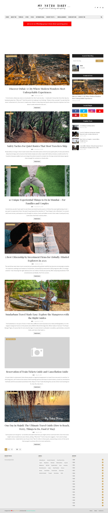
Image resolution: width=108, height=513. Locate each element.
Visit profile (82, 67)
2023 (88, 497)
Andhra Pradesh (42, 473)
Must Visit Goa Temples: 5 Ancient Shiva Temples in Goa (89, 140)
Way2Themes (17, 510)
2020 (88, 489)
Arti (32, 95)
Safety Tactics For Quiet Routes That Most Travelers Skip (37, 146)
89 (17, 449)
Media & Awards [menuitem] (62, 17)
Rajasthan (46, 462)
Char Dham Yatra (60, 460)
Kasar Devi (61, 470)
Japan (40, 462)
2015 (88, 476)
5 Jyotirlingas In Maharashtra (87, 125)
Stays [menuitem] (27, 17)
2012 (88, 468)
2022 (88, 494)
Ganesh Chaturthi (51, 460)
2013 (88, 470)
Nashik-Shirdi (54, 465)
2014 (88, 473)
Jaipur (49, 468)
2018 (88, 484)
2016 (88, 478)
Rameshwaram (42, 468)
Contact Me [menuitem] (81, 17)
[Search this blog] (84, 61)
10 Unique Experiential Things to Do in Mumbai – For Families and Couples (37, 201)
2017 (88, 481)
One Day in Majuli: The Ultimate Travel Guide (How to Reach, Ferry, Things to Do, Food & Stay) (37, 427)
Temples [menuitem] (20, 17)
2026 (88, 505)
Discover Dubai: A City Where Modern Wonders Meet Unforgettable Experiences (37, 90)
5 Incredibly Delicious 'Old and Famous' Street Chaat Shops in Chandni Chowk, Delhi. (91, 146)
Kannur (62, 468)
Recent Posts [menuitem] (50, 17)
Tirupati (50, 473)
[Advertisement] (54, 39)
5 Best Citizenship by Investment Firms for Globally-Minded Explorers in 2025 (37, 258)
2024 (88, 500)
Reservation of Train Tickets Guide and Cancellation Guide (37, 371)
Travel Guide (54, 470)
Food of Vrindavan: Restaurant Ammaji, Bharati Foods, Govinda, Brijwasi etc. (90, 133)
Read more (37, 107)
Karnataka (56, 473)
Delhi (62, 473)
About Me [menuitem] (13, 17)
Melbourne (41, 465)
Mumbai (52, 462)
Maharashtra (59, 462)
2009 (88, 459)
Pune (60, 465)
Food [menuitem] (32, 17)
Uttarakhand (42, 460)
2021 (88, 492)
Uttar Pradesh (56, 468)
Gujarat (66, 462)
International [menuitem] (40, 17)
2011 (88, 465)
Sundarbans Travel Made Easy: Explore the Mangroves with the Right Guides (37, 316)
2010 (88, 462)
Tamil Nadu (46, 470)
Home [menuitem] (7, 17)
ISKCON (47, 465)
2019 (88, 486)
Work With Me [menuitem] (72, 17)
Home (91, 510)
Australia (66, 465)
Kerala (40, 470)
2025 (88, 503)
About (95, 510)
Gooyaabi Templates (30, 510)
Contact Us (101, 510)
